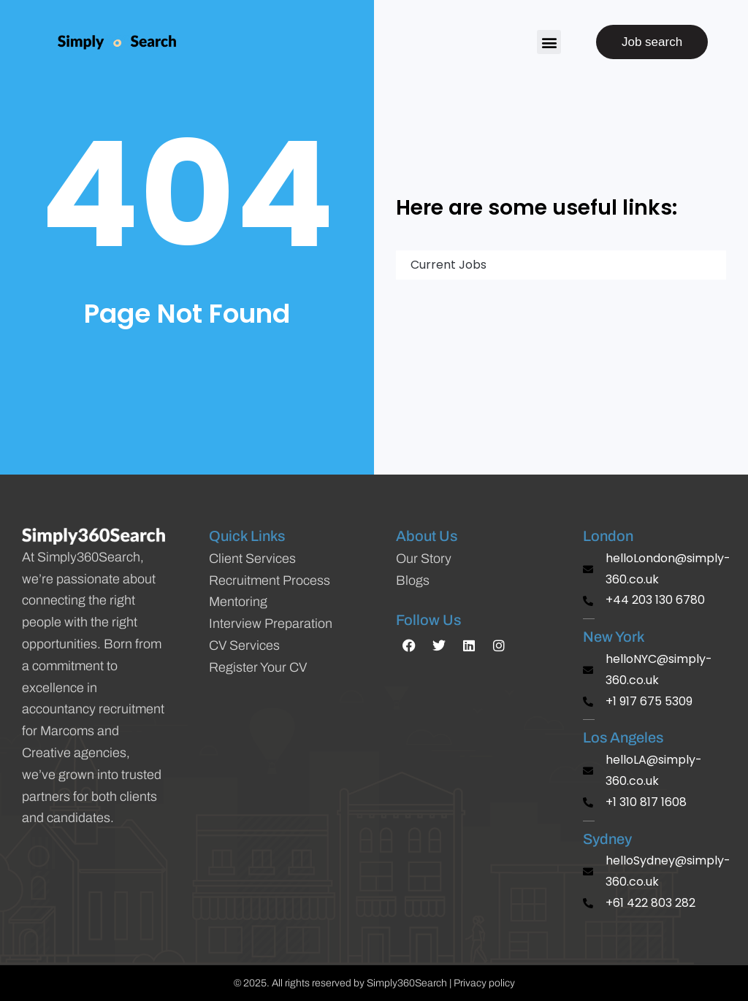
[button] (549, 42)
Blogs (413, 580)
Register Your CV (258, 667)
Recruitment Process (269, 580)
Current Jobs (441, 265)
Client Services (252, 558)
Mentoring (238, 601)
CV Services (244, 645)
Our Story (423, 558)
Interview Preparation (270, 623)
